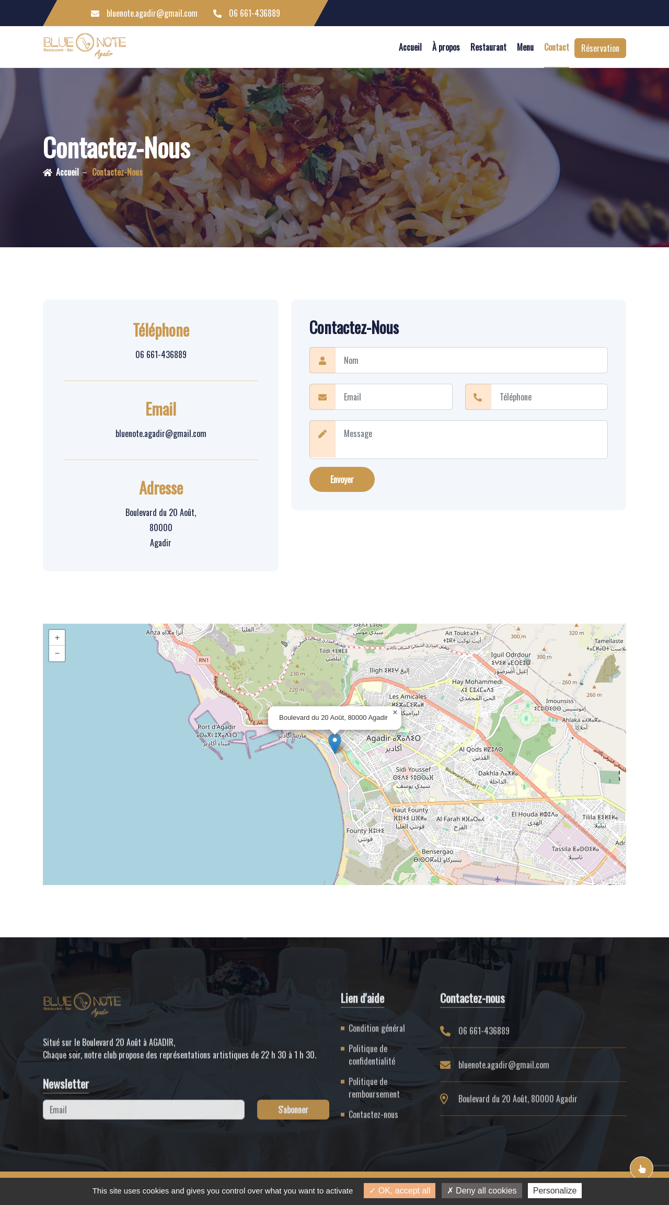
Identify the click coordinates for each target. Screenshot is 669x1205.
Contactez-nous (117, 172)
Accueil (410, 47)
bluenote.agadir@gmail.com (144, 13)
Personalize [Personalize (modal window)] (555, 1190)
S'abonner (293, 1115)
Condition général (377, 1034)
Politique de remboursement (374, 1093)
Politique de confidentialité (372, 1060)
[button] (334, 743)
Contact (556, 47)
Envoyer (342, 480)
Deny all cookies (482, 1190)
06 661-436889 (246, 13)
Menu (525, 47)
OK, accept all (399, 1190)
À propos (446, 47)
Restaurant (488, 47)
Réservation (600, 48)
